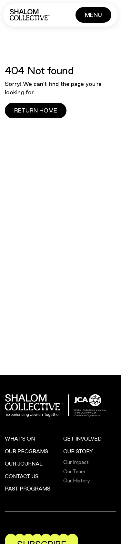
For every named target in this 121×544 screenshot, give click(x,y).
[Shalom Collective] (30, 14)
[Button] (93, 15)
